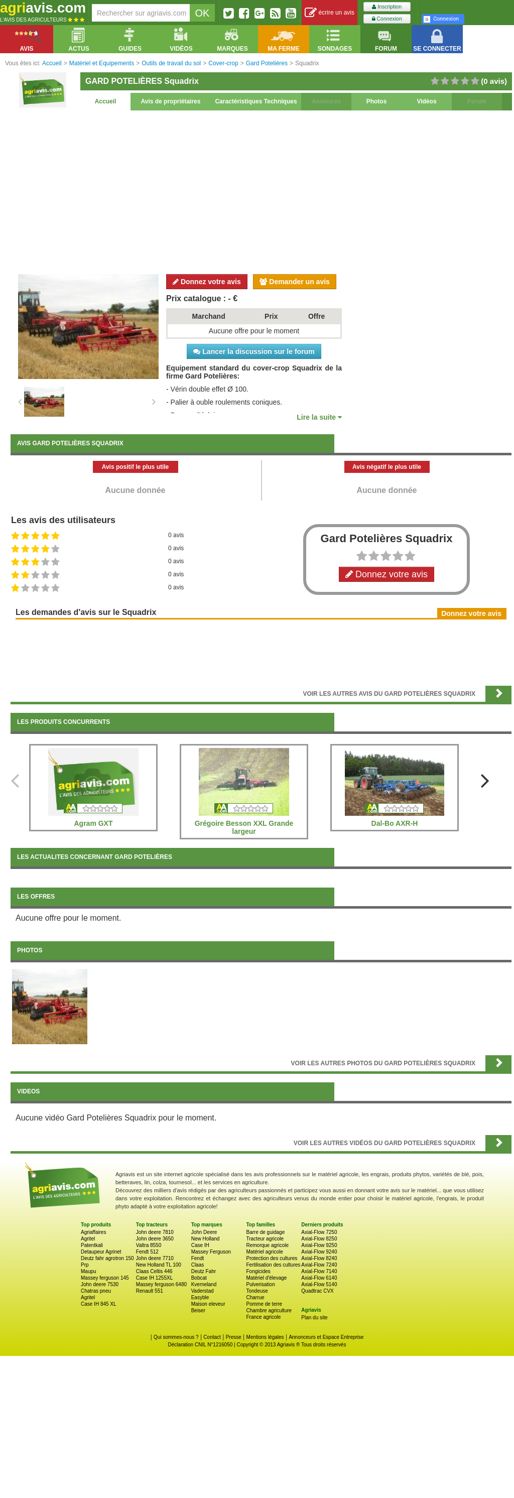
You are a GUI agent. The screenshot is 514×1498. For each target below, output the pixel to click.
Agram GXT (93, 823)
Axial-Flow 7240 (319, 1265)
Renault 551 (149, 1291)
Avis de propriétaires (171, 101)
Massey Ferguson (211, 1252)
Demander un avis (295, 282)
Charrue (255, 1297)
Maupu (88, 1271)
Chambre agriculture (269, 1310)
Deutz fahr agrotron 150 (107, 1258)
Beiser (198, 1310)
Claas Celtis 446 (154, 1271)
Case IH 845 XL (98, 1304)
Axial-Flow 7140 (319, 1271)
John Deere (204, 1232)
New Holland (205, 1238)
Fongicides (258, 1271)
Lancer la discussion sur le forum (253, 351)
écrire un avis (329, 13)
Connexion (387, 19)
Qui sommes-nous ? (176, 1337)
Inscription (387, 7)
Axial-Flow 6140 (319, 1278)
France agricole (263, 1317)
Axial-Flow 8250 (319, 1238)
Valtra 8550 (148, 1245)
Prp (85, 1265)
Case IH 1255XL (154, 1278)
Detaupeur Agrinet (101, 1252)
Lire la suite (319, 417)
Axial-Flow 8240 (319, 1258)
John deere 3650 (155, 1238)
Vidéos (426, 101)
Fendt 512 (147, 1252)
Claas (197, 1265)
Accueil (105, 101)
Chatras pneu (96, 1291)
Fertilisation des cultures (273, 1265)
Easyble (200, 1297)
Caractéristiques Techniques (256, 101)
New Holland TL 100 (158, 1265)
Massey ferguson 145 (105, 1278)
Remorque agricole (267, 1245)
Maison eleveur (208, 1304)
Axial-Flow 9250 (319, 1245)
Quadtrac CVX (317, 1291)
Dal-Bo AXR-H (394, 823)
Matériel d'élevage (266, 1278)
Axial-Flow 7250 (319, 1232)
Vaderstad (202, 1291)
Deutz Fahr (203, 1271)
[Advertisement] (261, 190)
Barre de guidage (265, 1232)
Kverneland (204, 1284)
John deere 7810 (155, 1232)
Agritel (88, 1238)
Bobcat (199, 1278)
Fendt (197, 1258)
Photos (376, 101)
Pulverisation (260, 1284)
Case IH (200, 1245)
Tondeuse (257, 1291)
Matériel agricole (264, 1252)
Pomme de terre (264, 1304)
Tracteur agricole (265, 1238)
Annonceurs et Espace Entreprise (326, 1337)
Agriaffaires (93, 1232)
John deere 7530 (99, 1284)
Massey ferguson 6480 (161, 1284)
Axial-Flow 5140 (319, 1284)
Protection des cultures (271, 1258)
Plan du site (314, 1317)
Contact (211, 1337)
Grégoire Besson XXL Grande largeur (244, 827)
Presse (233, 1337)
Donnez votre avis (207, 282)
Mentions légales (265, 1337)
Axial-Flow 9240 (319, 1252)
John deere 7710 (155, 1258)
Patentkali (92, 1245)
